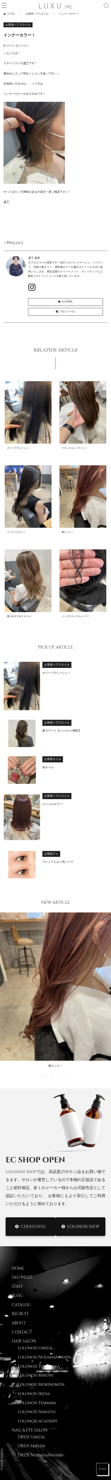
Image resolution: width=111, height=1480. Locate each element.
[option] (55, 991)
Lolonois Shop (83, 1226)
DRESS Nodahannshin (40, 1455)
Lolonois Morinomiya (41, 1384)
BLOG (17, 1295)
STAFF (17, 1286)
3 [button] (59, 1075)
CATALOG (21, 1305)
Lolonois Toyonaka (39, 1366)
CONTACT (22, 1332)
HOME (18, 1268)
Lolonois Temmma (37, 1403)
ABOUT (19, 1323)
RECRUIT (20, 1313)
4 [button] (66, 1075)
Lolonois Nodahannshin (44, 1357)
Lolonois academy (37, 1421)
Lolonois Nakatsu (37, 1412)
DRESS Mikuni (31, 1446)
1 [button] (45, 1075)
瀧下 (26, 63)
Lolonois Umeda (35, 1348)
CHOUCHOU (33, 1226)
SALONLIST (22, 1277)
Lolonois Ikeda (34, 1393)
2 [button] (52, 1075)
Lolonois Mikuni (35, 1375)
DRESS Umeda (31, 1437)
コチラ (19, 243)
